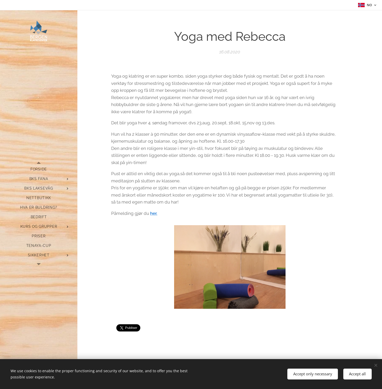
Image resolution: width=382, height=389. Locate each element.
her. (153, 213)
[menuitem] (39, 169)
